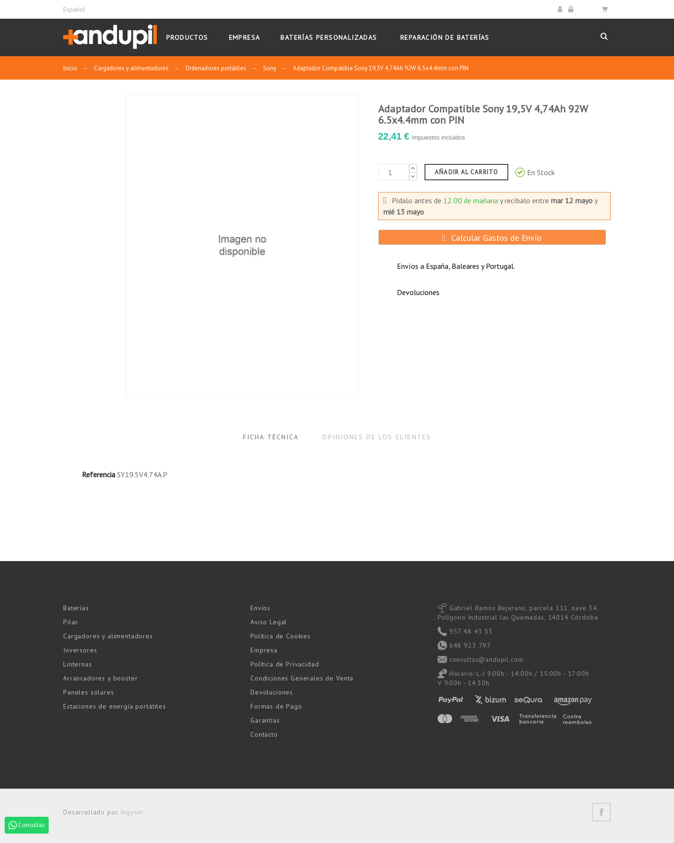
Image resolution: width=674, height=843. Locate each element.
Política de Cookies (280, 636)
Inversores (80, 650)
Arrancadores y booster (100, 678)
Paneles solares (88, 692)
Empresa (264, 650)
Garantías (265, 720)
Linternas (77, 664)
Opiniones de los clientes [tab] (376, 437)
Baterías (76, 608)
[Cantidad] (393, 172)
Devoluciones (271, 692)
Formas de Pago (276, 706)
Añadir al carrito (466, 172)
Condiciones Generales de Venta (301, 678)
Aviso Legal (268, 622)
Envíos (260, 608)
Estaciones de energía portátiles (114, 706)
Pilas (70, 622)
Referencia (98, 474)
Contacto (264, 734)
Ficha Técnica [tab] (271, 437)
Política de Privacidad (284, 664)
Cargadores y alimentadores (108, 636)
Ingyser (132, 812)
